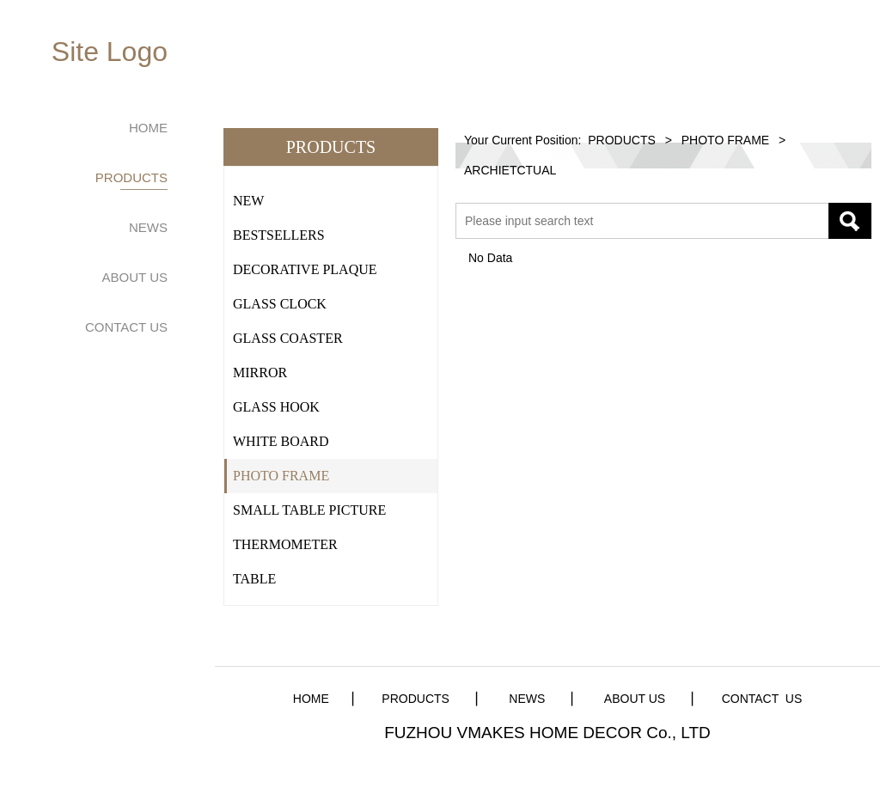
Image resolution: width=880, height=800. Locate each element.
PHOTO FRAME (281, 475)
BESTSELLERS (279, 235)
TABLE (254, 578)
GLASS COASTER (288, 338)
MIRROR (260, 372)
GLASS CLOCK (280, 303)
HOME (148, 127)
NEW (248, 200)
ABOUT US (135, 277)
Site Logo (110, 51)
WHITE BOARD (281, 441)
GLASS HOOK (276, 407)
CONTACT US (126, 327)
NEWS (148, 227)
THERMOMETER (285, 544)
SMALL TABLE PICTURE (309, 510)
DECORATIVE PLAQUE (305, 269)
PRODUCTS (131, 177)
